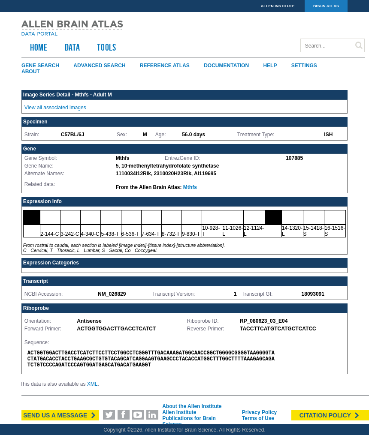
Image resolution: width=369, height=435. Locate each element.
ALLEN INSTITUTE (278, 6)
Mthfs (190, 187)
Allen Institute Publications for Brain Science (189, 418)
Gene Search (40, 66)
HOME (39, 47)
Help (270, 66)
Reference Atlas (165, 66)
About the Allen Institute (191, 406)
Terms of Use (258, 418)
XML (92, 384)
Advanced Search (99, 66)
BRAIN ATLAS (326, 6)
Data (72, 47)
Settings (304, 66)
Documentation (226, 66)
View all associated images (55, 108)
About (30, 72)
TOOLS (106, 47)
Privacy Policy (259, 412)
